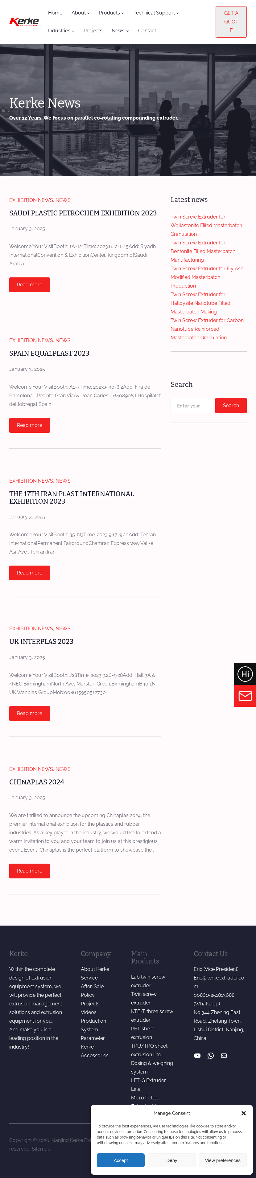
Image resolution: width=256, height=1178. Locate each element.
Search (231, 405)
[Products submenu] (122, 12)
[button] (244, 1113)
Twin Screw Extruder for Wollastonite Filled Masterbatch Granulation (206, 225)
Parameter (93, 1038)
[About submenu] (88, 12)
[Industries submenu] (73, 30)
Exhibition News (31, 200)
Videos (89, 1013)
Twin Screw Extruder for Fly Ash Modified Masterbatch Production (207, 277)
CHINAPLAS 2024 (37, 782)
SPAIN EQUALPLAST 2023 (49, 353)
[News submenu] (127, 30)
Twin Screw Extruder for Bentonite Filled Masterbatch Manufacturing (203, 251)
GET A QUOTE (231, 21)
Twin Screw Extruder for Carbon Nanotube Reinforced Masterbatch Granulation (207, 329)
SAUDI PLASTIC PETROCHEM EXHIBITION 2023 (84, 213)
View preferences (223, 1160)
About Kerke (95, 969)
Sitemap (41, 1149)
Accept (121, 1160)
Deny (171, 1160)
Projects (90, 1004)
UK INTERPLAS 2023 (41, 642)
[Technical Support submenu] (177, 12)
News (63, 200)
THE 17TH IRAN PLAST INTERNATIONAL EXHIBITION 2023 (72, 497)
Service (89, 978)
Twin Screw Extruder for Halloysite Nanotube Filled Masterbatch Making (200, 303)
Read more (31, 286)
